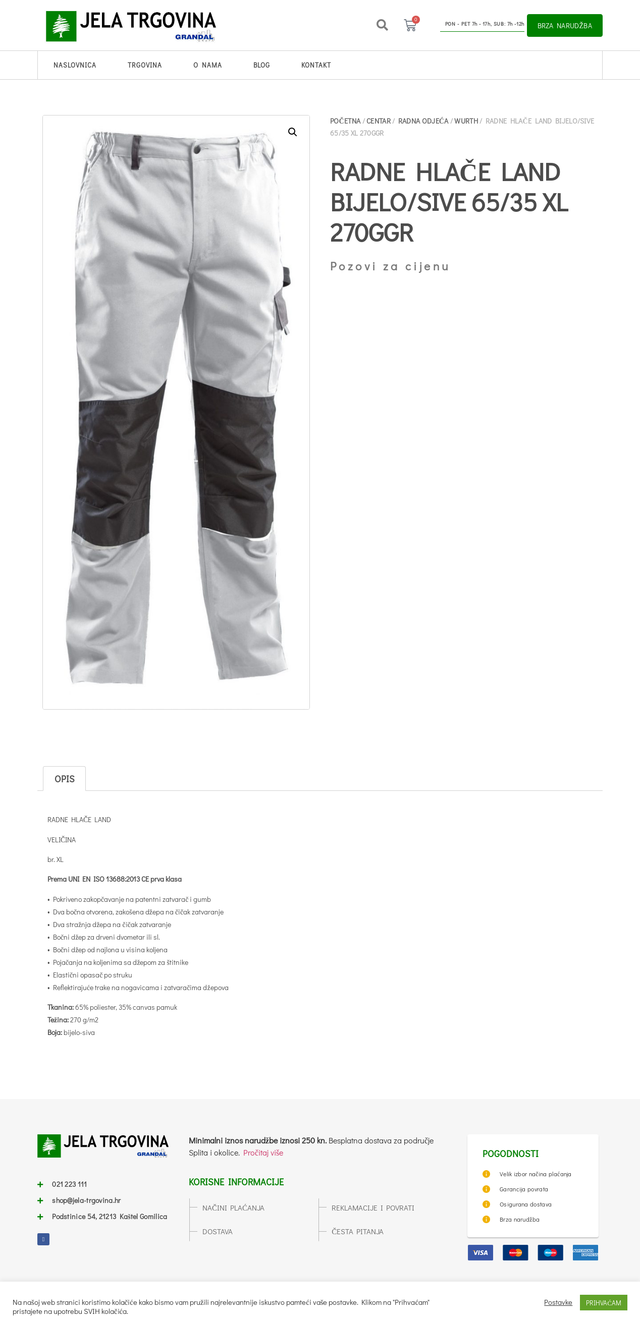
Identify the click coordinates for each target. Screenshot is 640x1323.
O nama (207, 65)
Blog (261, 65)
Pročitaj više (263, 1152)
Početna (345, 121)
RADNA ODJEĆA (423, 121)
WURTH (466, 121)
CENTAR (378, 121)
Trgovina (145, 65)
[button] (382, 25)
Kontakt (316, 65)
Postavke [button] (558, 1302)
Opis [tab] (65, 779)
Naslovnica (75, 65)
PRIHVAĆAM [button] (603, 1302)
